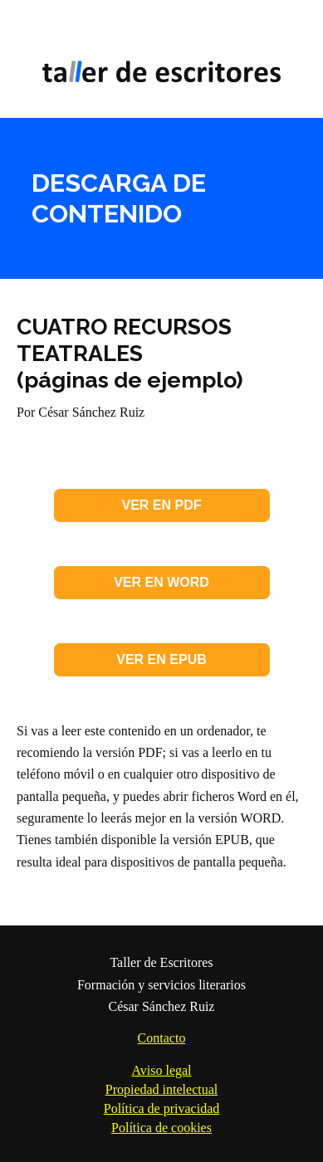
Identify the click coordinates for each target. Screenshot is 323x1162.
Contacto (162, 1038)
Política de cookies (161, 1127)
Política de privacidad (162, 1108)
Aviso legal (161, 1070)
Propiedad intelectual (161, 1089)
